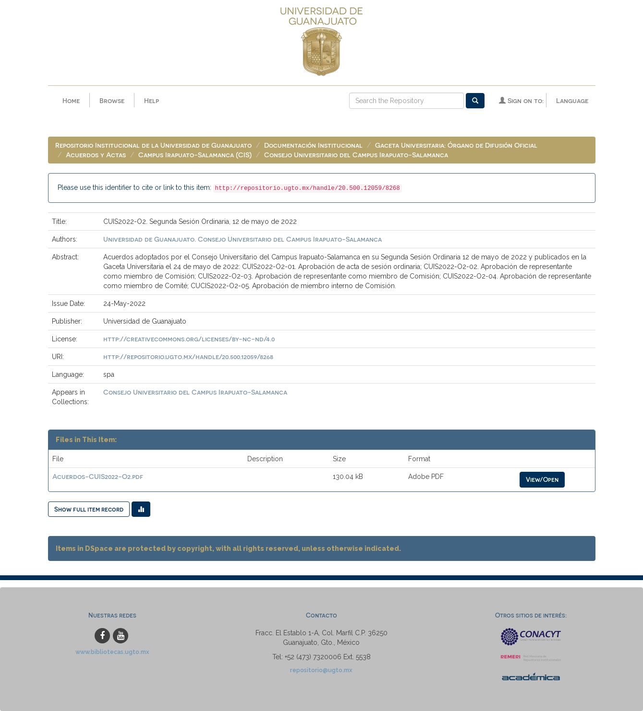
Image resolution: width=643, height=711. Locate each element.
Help (151, 100)
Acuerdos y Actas (96, 155)
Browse (111, 100)
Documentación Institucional (313, 145)
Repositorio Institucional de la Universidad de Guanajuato (153, 145)
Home (71, 100)
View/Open (542, 479)
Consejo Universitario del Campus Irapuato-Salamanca (356, 155)
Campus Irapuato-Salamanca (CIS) (195, 155)
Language (572, 100)
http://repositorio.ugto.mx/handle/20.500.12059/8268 (188, 356)
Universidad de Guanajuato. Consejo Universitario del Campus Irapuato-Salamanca (242, 239)
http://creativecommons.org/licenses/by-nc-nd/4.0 (189, 339)
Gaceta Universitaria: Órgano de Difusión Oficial (456, 145)
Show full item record (88, 509)
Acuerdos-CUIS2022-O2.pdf (97, 476)
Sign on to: (521, 100)
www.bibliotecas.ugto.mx (112, 651)
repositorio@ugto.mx (321, 670)
